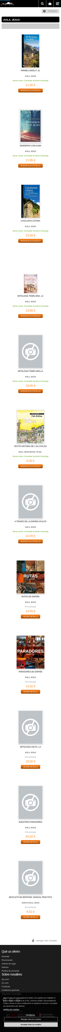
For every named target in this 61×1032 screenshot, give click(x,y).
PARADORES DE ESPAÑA (30, 672)
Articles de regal (9, 964)
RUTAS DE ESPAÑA (30, 596)
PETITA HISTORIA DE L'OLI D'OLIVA (30, 446)
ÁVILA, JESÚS (30, 76)
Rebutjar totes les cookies (31, 1019)
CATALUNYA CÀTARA (30, 221)
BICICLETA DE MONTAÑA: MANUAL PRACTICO (30, 897)
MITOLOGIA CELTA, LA (30, 747)
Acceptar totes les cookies (31, 1024)
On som (5, 983)
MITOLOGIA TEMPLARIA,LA (30, 371)
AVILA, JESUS (30, 302)
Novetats (5, 956)
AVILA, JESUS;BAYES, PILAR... (30, 452)
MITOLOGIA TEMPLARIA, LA (30, 296)
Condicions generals (10, 990)
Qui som (5, 979)
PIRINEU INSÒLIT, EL (30, 70)
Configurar (30, 1015)
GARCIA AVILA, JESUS (30, 903)
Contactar (6, 986)
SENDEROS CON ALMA (30, 146)
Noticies (5, 967)
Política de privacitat (10, 971)
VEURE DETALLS (30, 617)
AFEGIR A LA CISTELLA (30, 90)
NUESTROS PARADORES (30, 822)
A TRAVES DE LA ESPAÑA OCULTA (31, 521)
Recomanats (7, 960)
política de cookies (11, 1009)
